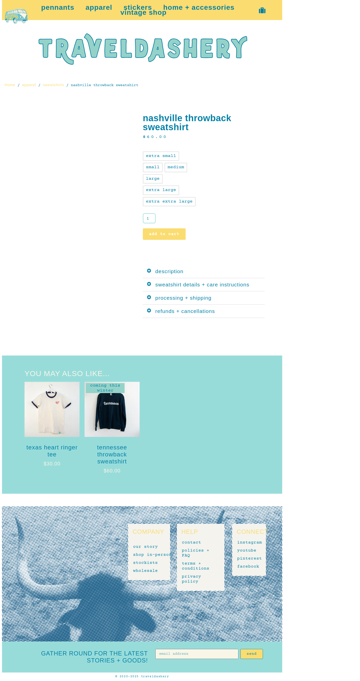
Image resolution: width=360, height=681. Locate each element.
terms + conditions (195, 566)
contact (191, 543)
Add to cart (164, 234)
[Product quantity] (149, 218)
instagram (246, 543)
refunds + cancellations (185, 311)
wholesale (145, 571)
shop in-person (152, 555)
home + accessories (199, 7)
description (169, 271)
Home (10, 85)
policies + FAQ (195, 553)
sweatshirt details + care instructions (202, 284)
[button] (204, 271)
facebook (246, 567)
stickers (138, 7)
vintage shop (143, 12)
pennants (57, 7)
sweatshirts (53, 85)
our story (145, 547)
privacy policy (191, 579)
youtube (246, 551)
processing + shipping (183, 298)
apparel (99, 7)
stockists (145, 563)
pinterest (246, 559)
